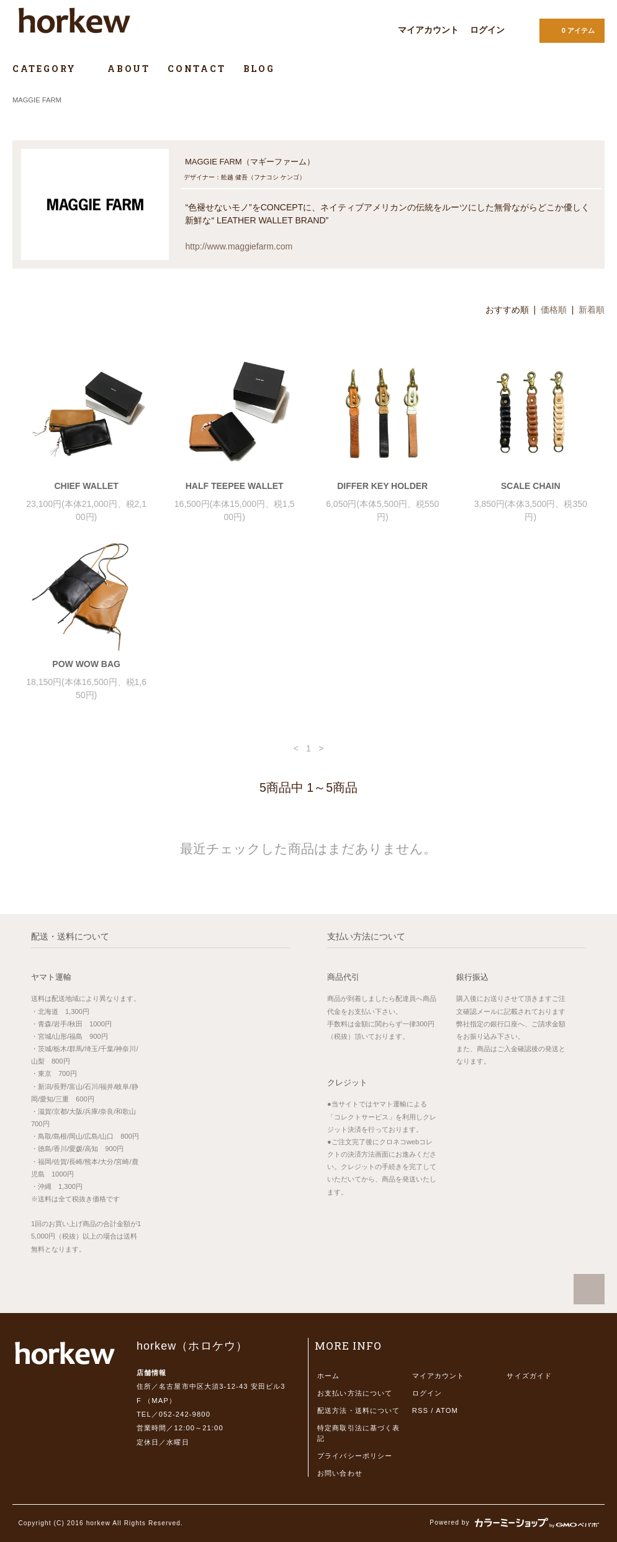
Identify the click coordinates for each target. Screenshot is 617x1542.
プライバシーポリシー (354, 1455)
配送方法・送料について (358, 1410)
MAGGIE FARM (36, 100)
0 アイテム (571, 30)
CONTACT (197, 68)
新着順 (592, 310)
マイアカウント (428, 30)
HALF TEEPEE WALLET (235, 486)
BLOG (259, 68)
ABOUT (128, 68)
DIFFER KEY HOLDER (382, 486)
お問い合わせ (340, 1473)
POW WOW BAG (86, 664)
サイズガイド (529, 1375)
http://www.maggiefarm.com (238, 246)
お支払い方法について (354, 1393)
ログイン (487, 30)
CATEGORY (51, 68)
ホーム (328, 1375)
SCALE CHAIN (531, 486)
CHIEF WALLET (86, 486)
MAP (160, 1400)
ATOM (447, 1410)
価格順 (554, 310)
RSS (420, 1410)
